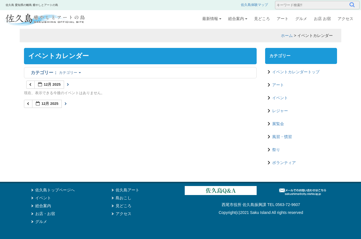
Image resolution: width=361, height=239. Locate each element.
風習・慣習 (282, 136)
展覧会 (278, 123)
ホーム (287, 35)
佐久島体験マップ (254, 5)
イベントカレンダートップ (296, 72)
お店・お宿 (45, 213)
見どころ (262, 18)
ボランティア (284, 162)
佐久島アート (127, 190)
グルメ (301, 18)
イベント (280, 98)
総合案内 (237, 18)
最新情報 (211, 18)
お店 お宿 (322, 18)
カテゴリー (56, 72)
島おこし (123, 198)
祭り (276, 149)
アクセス (345, 18)
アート (283, 18)
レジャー (280, 111)
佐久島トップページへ (55, 190)
